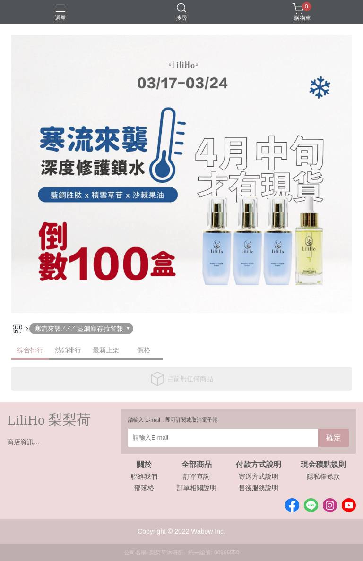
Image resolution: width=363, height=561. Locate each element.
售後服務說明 (258, 487)
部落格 (144, 487)
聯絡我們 (144, 476)
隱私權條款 (323, 476)
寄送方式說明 (258, 476)
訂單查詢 (196, 476)
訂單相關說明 (196, 487)
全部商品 (197, 464)
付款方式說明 (258, 464)
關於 (144, 464)
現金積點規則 (323, 464)
